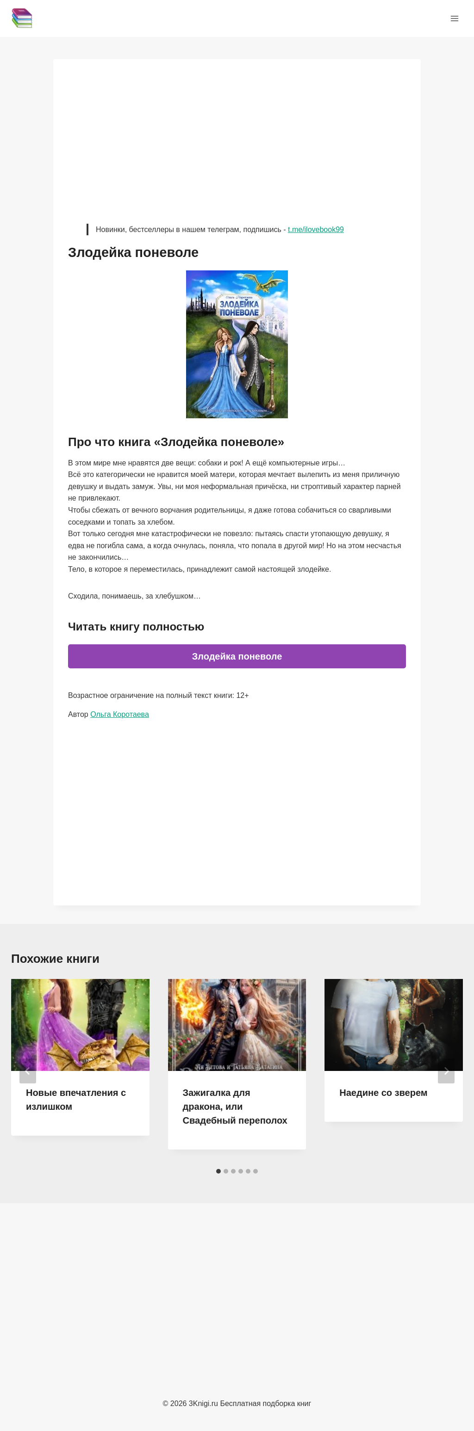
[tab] (218, 1171)
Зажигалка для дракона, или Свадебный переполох (235, 1106)
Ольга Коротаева (119, 714)
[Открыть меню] (454, 18)
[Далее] (446, 1070)
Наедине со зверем (383, 1093)
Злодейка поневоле (237, 656)
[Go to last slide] (27, 1070)
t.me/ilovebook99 (316, 229)
